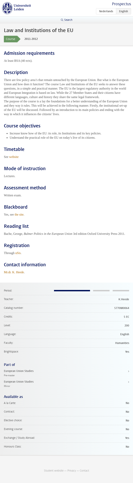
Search (68, 20)
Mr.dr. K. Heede (14, 272)
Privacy (71, 471)
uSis (18, 253)
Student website (53, 471)
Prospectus (121, 4)
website (14, 156)
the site (19, 214)
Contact (84, 471)
